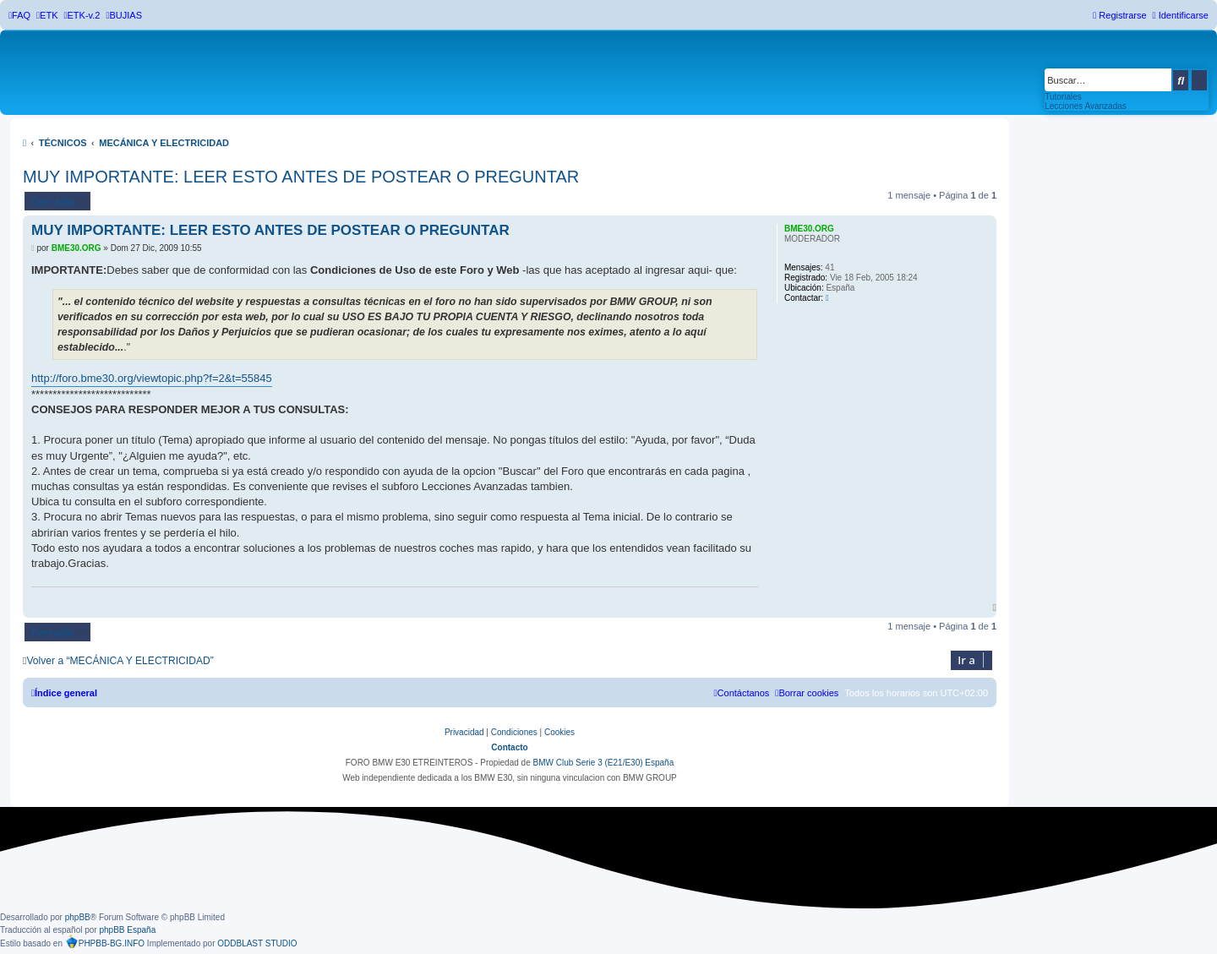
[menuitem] (19, 15)
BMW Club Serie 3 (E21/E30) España (603, 762)
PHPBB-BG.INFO (105, 941)
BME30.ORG (809, 228)
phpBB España (127, 930)
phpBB (77, 917)
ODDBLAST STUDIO (257, 943)
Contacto (509, 747)
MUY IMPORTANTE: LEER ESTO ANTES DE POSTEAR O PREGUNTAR (301, 176)
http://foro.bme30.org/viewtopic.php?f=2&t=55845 (151, 378)
